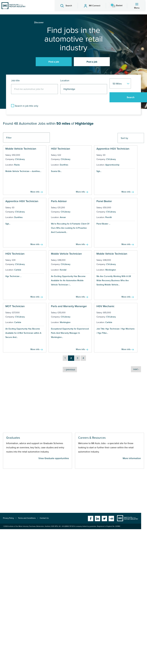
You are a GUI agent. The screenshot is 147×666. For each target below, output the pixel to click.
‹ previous (70, 369)
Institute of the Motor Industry (127, 518)
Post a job (92, 61)
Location (64, 80)
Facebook (90, 518)
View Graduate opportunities (53, 458)
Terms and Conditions (27, 518)
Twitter (104, 518)
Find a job (53, 61)
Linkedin (97, 518)
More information (132, 458)
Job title (15, 80)
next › (136, 369)
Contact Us (44, 518)
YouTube (111, 518)
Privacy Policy (8, 518)
